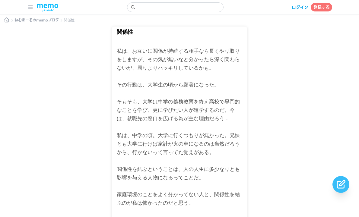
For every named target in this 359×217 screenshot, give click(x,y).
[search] (175, 7)
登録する (321, 7)
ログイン (300, 7)
